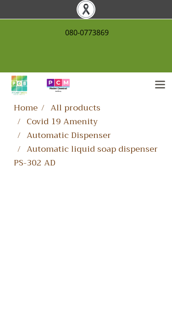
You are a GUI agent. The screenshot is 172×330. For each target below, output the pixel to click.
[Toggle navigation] (160, 85)
